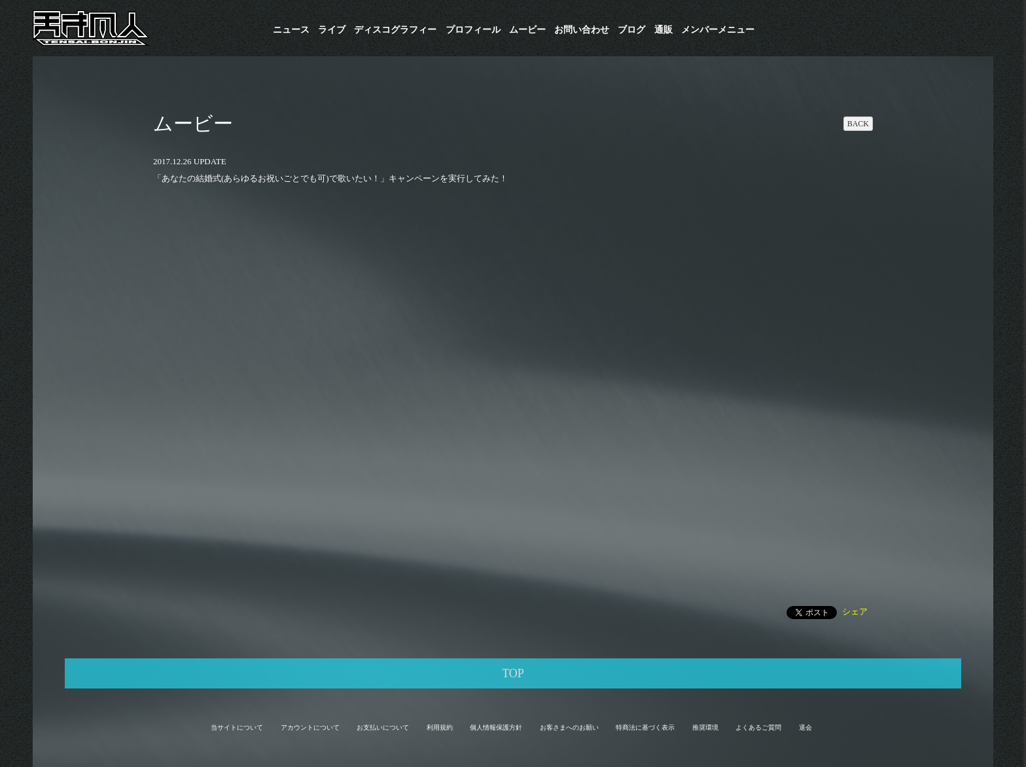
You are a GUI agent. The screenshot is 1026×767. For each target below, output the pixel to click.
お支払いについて (383, 727)
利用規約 (440, 727)
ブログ (631, 30)
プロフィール (473, 30)
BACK (858, 123)
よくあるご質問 (758, 727)
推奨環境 (705, 727)
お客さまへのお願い (569, 727)
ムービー (527, 30)
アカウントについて (310, 727)
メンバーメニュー (717, 30)
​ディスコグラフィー (395, 30)
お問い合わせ (581, 30)
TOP (513, 673)
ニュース (291, 30)
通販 (663, 30)
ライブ (331, 30)
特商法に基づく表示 (645, 727)
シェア (855, 611)
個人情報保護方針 (496, 727)
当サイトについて (237, 727)
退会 (805, 727)
